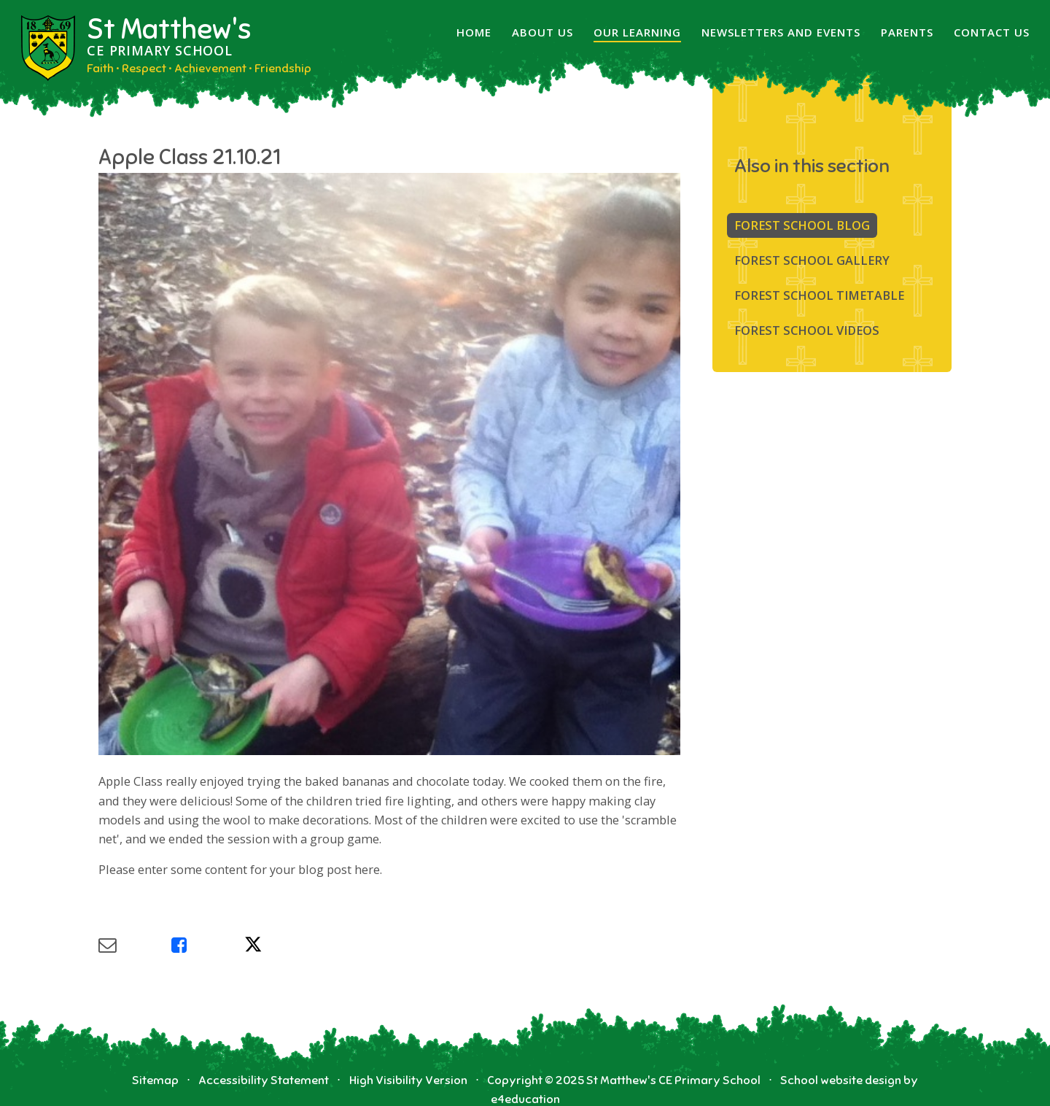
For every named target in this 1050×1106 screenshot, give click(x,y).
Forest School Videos (806, 330)
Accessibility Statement (263, 1080)
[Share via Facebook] (207, 945)
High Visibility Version (408, 1080)
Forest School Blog (802, 225)
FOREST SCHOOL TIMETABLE (819, 295)
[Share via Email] (134, 945)
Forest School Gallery (812, 260)
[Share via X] (280, 945)
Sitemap (155, 1080)
